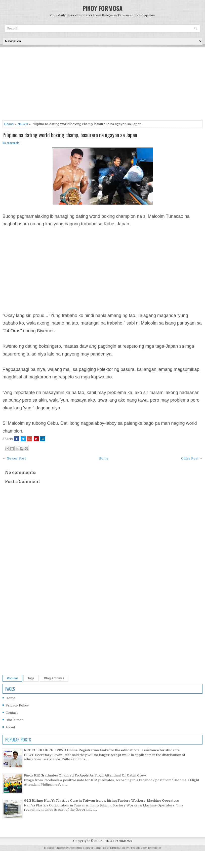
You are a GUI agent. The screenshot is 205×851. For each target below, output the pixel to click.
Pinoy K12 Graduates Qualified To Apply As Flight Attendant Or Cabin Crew (85, 775)
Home (9, 124)
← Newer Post (14, 458)
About (10, 727)
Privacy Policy (17, 705)
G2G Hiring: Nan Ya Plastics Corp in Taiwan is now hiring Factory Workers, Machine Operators (101, 800)
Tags (31, 678)
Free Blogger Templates (145, 847)
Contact (12, 713)
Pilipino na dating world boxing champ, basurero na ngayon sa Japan (70, 135)
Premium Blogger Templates (88, 847)
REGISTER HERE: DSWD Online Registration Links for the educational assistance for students (102, 750)
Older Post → (191, 458)
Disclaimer (14, 720)
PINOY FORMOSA (102, 8)
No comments (11, 142)
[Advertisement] (102, 85)
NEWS (22, 124)
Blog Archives (54, 678)
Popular (12, 678)
